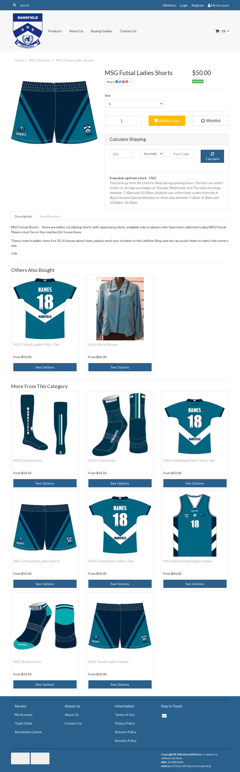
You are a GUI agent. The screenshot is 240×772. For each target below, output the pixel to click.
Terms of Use (125, 715)
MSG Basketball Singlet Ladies (187, 561)
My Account (24, 715)
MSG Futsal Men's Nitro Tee (110, 561)
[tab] (23, 216)
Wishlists (169, 5)
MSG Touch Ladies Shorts (108, 661)
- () (220, 31)
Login (184, 5)
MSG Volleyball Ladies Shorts (36, 561)
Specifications (50, 216)
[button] (210, 121)
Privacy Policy (125, 723)
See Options (45, 367)
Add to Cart (167, 120)
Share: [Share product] (117, 82)
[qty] (121, 154)
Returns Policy (125, 732)
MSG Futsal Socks (27, 460)
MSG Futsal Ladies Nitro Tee (36, 344)
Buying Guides (101, 31)
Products (55, 31)
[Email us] (164, 715)
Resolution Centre (28, 732)
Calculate (212, 156)
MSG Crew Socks (102, 460)
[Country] (151, 154)
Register (197, 5)
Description (23, 216)
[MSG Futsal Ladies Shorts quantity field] (123, 121)
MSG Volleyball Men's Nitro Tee (189, 460)
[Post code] (182, 154)
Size (108, 95)
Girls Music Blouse (103, 344)
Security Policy (125, 741)
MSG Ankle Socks (27, 661)
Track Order (24, 723)
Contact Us (128, 31)
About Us (76, 31)
